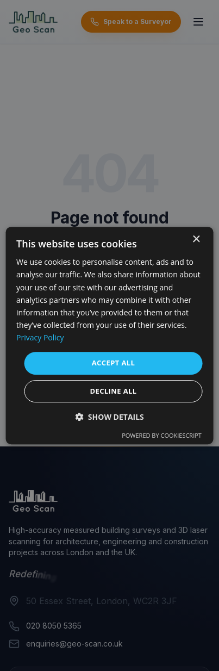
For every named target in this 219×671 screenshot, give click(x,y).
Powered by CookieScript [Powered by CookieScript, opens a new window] (162, 435)
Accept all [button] (113, 363)
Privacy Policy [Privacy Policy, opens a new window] (40, 337)
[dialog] (109, 335)
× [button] (196, 239)
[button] (109, 417)
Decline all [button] (113, 391)
